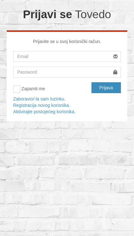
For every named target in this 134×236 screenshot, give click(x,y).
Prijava (106, 87)
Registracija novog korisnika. (41, 105)
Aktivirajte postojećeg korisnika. (44, 111)
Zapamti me (29, 88)
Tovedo (93, 14)
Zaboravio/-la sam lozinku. (39, 98)
